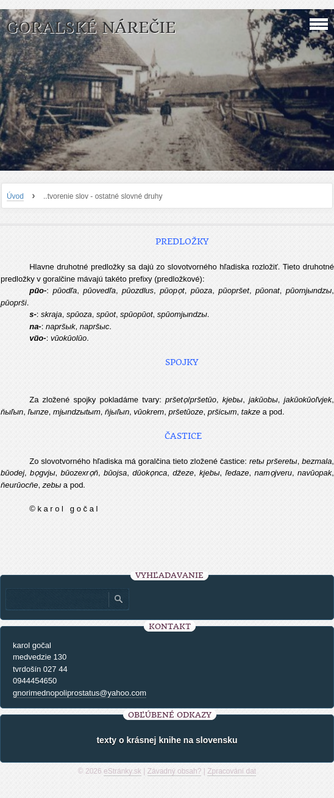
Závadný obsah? (174, 771)
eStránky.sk (122, 771)
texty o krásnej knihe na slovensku (166, 740)
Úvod (15, 196)
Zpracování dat (231, 771)
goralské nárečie (91, 27)
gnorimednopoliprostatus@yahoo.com (79, 692)
